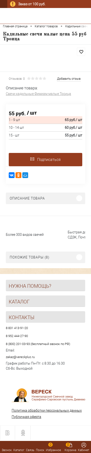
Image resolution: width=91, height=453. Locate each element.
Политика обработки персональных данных (47, 410)
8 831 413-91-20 (17, 328)
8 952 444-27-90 (17, 336)
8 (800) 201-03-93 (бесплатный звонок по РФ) (38, 344)
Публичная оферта (26, 417)
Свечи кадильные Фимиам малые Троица (38, 94)
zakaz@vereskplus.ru (20, 357)
